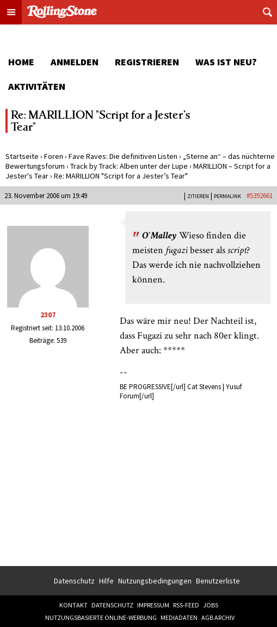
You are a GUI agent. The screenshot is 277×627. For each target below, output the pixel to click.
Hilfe (106, 581)
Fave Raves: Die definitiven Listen (123, 156)
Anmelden (75, 62)
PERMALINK (227, 196)
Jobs (210, 605)
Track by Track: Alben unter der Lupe (129, 166)
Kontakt (73, 605)
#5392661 (260, 195)
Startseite (22, 156)
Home (21, 62)
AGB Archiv (218, 617)
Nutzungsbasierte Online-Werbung (101, 617)
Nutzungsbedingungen (155, 581)
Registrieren (147, 62)
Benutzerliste (218, 581)
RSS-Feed (186, 605)
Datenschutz (74, 581)
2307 (48, 314)
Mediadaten (179, 617)
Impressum (153, 605)
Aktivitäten (36, 86)
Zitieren (198, 196)
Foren (53, 156)
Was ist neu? (226, 62)
